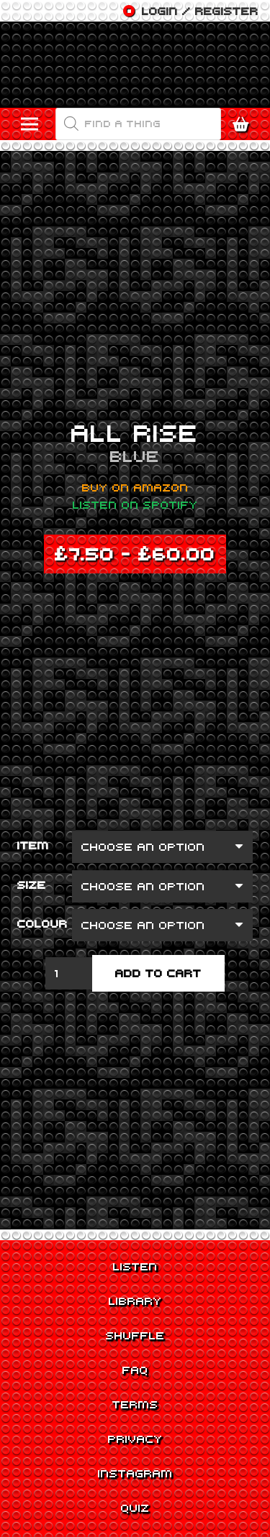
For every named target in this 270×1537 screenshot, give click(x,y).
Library (135, 1300)
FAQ (135, 1369)
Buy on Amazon (135, 487)
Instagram (135, 1473)
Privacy (135, 1438)
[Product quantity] (69, 973)
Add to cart (158, 973)
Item (33, 845)
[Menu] (30, 124)
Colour (42, 923)
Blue (135, 455)
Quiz (135, 1507)
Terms (135, 1404)
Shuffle (135, 1335)
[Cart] (245, 124)
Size (31, 884)
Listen (135, 1266)
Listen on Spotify (135, 504)
